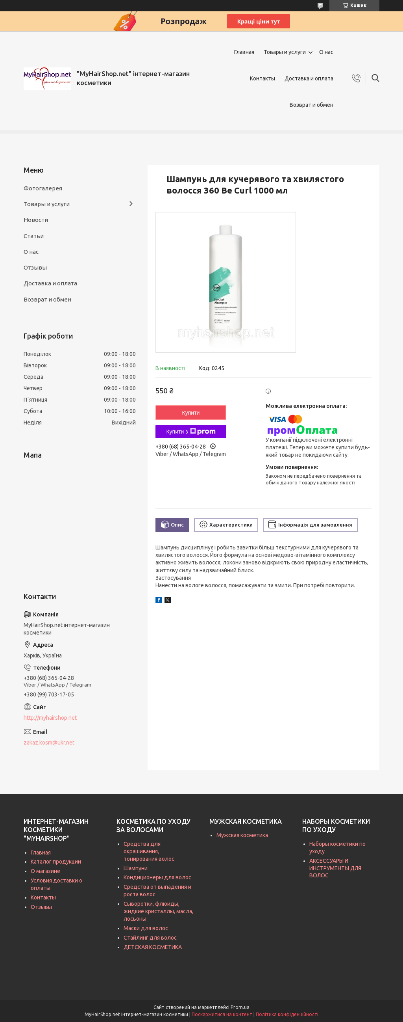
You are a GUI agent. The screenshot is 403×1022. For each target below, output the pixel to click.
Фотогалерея (43, 188)
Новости (36, 219)
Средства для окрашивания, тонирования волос (149, 851)
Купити (191, 413)
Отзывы (35, 267)
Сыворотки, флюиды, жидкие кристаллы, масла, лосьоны (158, 911)
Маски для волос (146, 928)
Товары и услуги (285, 52)
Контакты (262, 78)
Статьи (34, 236)
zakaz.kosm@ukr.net (49, 742)
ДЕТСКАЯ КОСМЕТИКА (153, 947)
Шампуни (136, 868)
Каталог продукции (56, 861)
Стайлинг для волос (150, 938)
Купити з (190, 431)
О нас (326, 52)
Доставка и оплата (309, 78)
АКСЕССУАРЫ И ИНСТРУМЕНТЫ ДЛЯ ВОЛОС (335, 868)
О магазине (45, 871)
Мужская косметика (242, 835)
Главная (244, 52)
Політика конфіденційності (287, 1014)
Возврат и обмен (311, 105)
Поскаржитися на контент (222, 1014)
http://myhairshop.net (50, 718)
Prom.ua (240, 1007)
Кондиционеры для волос (157, 877)
